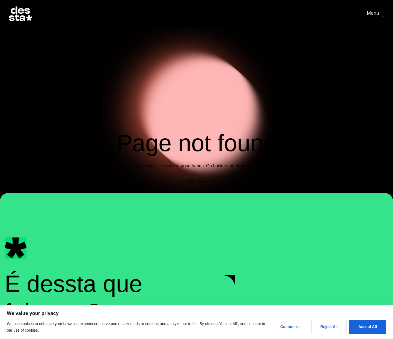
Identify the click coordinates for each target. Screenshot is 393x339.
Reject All (329, 327)
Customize (290, 327)
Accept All (367, 327)
